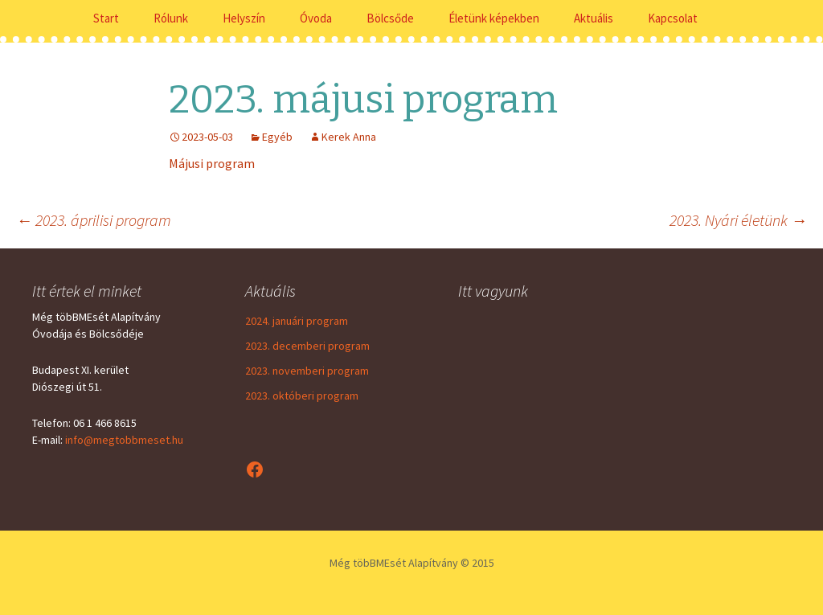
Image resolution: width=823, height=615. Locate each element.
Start (106, 18)
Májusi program (212, 163)
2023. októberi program (301, 395)
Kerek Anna (348, 136)
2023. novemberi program (307, 370)
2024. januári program (296, 321)
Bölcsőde (390, 18)
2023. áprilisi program (93, 220)
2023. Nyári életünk (738, 220)
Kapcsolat (673, 18)
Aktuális (593, 18)
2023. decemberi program (307, 345)
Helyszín (244, 18)
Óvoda (316, 18)
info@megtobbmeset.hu (124, 440)
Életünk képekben (493, 18)
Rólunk (171, 18)
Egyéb (277, 136)
